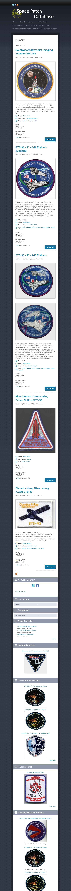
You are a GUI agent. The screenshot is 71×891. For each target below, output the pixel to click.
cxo (39, 548)
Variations (37, 29)
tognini (53, 227)
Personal (29, 459)
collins (34, 227)
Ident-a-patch (17, 25)
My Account (44, 25)
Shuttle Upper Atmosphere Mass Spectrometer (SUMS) (36, 818)
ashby (38, 227)
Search (22, 22)
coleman (43, 227)
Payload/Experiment (32, 118)
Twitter (33, 585)
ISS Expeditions (27, 543)
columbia (28, 227)
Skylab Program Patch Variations (27, 626)
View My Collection (20, 592)
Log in (18, 137)
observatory (33, 548)
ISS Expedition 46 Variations (25, 634)
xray (28, 548)
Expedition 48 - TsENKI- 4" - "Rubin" (35, 709)
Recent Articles (20, 615)
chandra (32, 120)
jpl (36, 120)
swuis (27, 120)
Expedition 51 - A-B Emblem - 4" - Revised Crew (35, 733)
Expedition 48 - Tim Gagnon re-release (35, 686)
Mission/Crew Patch (32, 224)
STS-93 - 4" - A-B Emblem (31, 255)
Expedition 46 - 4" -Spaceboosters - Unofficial (35, 651)
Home (14, 22)
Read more (51, 139)
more (54, 639)
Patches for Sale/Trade (21, 29)
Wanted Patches (50, 29)
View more (52, 760)
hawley (48, 227)
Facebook (37, 585)
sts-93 (23, 120)
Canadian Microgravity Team (35, 772)
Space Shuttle (26, 115)
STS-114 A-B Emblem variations (26, 630)
